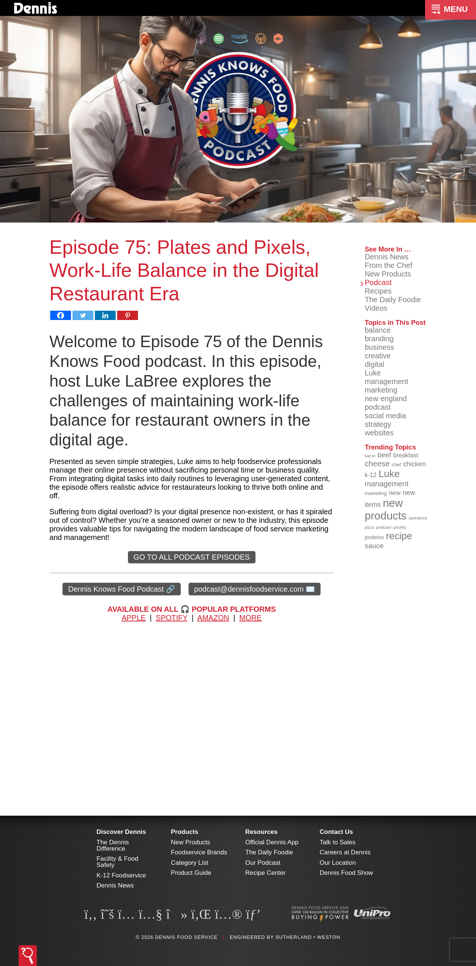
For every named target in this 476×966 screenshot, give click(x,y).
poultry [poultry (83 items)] (399, 527)
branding (379, 339)
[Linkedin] (105, 315)
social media (385, 416)
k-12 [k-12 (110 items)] (371, 474)
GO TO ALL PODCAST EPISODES (192, 557)
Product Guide (191, 872)
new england (386, 398)
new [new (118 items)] (395, 492)
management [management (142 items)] (387, 484)
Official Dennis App (272, 842)
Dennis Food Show (346, 872)
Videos (376, 308)
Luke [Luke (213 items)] (389, 473)
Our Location (338, 862)
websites (379, 433)
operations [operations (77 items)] (418, 518)
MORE (250, 618)
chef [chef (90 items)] (396, 464)
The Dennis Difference (113, 845)
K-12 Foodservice (121, 875)
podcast (378, 407)
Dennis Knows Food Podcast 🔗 (121, 589)
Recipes (378, 291)
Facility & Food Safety (117, 862)
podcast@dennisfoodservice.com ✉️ (254, 589)
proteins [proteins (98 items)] (374, 537)
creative (378, 356)
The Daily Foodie (393, 299)
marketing (381, 390)
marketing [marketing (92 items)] (376, 493)
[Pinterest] (127, 315)
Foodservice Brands (199, 852)
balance (378, 330)
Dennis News (387, 257)
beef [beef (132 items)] (384, 455)
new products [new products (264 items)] (386, 509)
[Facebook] (60, 315)
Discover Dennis (121, 831)
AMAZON (213, 618)
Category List (189, 862)
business (379, 347)
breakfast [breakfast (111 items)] (405, 455)
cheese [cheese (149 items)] (377, 463)
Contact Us (336, 831)
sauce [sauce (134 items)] (374, 546)
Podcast (378, 282)
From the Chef (388, 265)
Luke (373, 373)
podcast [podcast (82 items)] (383, 527)
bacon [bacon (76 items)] (370, 456)
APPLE (133, 618)
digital (374, 364)
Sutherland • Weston (308, 937)
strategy (378, 424)
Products (185, 831)
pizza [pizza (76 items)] (369, 527)
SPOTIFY (171, 618)
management (386, 381)
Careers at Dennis (345, 852)
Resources (261, 831)
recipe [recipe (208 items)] (399, 536)
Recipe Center (265, 872)
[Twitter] (83, 315)
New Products (388, 274)
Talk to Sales (338, 842)
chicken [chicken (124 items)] (414, 464)
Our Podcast (263, 862)
